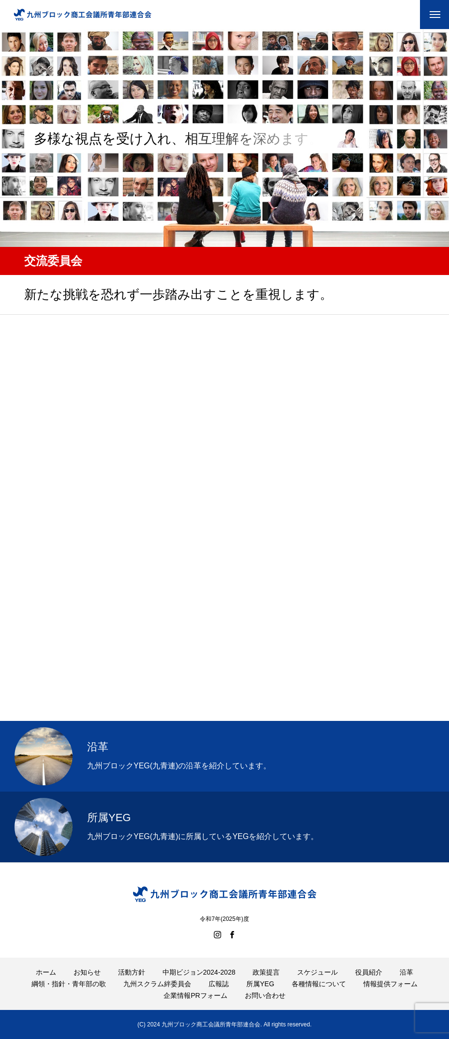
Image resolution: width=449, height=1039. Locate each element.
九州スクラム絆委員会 (157, 984)
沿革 (406, 972)
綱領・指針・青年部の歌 (68, 984)
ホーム (46, 972)
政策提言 (266, 972)
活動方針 (131, 972)
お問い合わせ (265, 995)
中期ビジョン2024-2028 (199, 972)
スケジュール (317, 972)
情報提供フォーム (390, 984)
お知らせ (87, 972)
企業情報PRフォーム (195, 995)
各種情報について (319, 984)
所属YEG (260, 984)
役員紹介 (368, 972)
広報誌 (219, 984)
